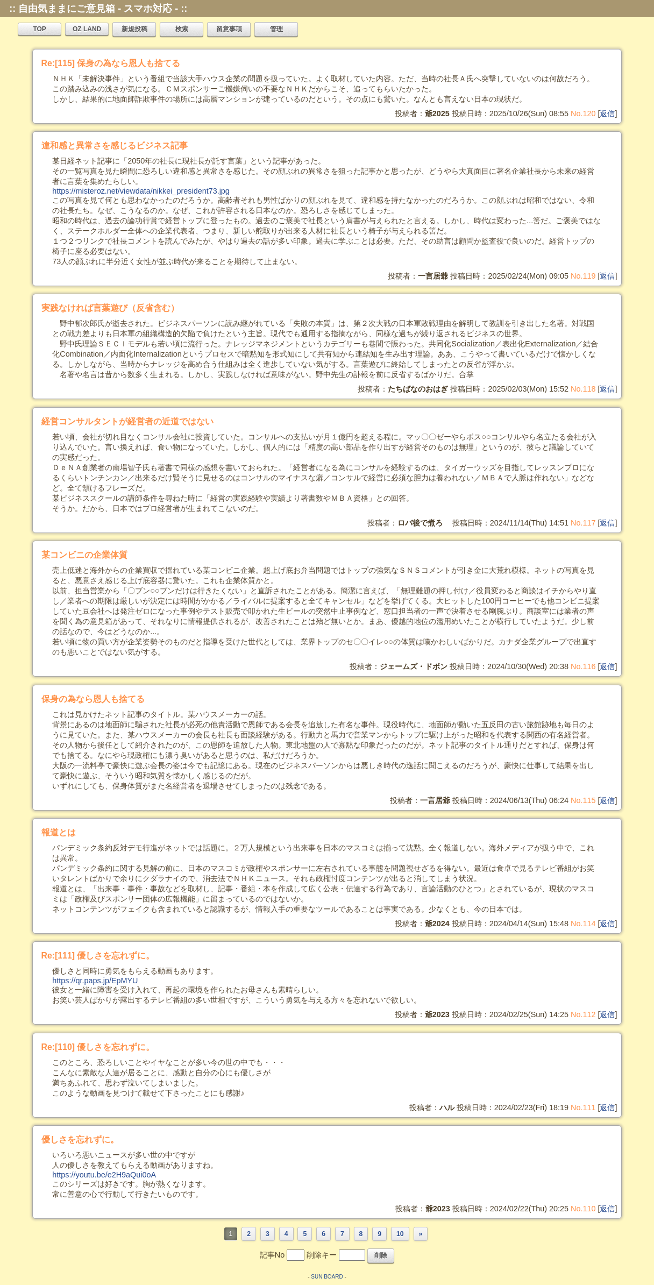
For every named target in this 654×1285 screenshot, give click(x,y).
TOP (39, 29)
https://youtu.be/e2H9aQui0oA (104, 1174)
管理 (276, 29)
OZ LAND (87, 29)
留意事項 (229, 29)
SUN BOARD (327, 1277)
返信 (607, 113)
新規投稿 (134, 29)
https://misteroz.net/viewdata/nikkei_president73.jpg (141, 191)
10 (400, 1234)
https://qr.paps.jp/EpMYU (95, 980)
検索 (181, 29)
